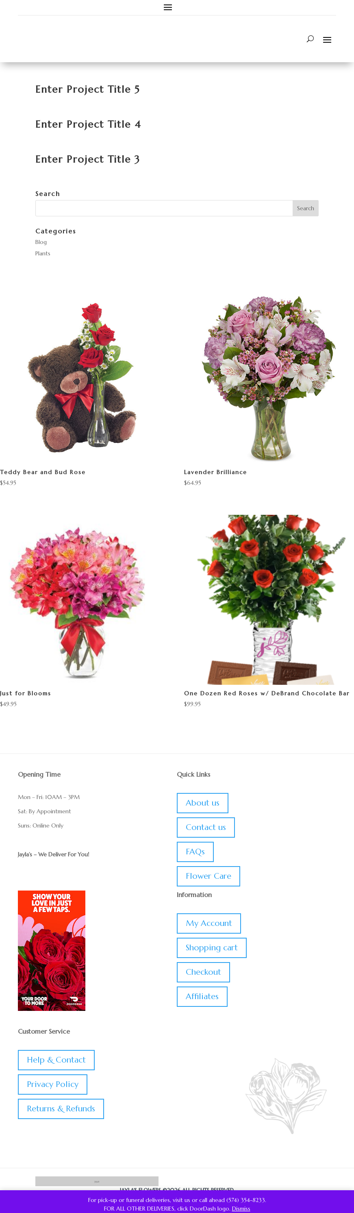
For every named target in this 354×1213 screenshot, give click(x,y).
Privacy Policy (52, 1084)
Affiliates (202, 996)
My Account (209, 923)
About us (202, 803)
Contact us (206, 827)
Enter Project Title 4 (88, 124)
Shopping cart (212, 948)
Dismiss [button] (241, 1208)
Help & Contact (56, 1060)
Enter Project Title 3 (87, 159)
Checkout (203, 972)
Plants (42, 253)
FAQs (195, 852)
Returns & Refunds (61, 1109)
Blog (41, 242)
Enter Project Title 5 (87, 89)
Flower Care (208, 876)
